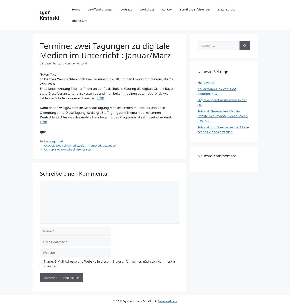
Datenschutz (226, 9)
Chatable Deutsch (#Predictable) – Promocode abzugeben (80, 145)
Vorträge (126, 9)
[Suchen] (245, 45)
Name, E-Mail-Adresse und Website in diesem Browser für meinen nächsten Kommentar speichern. (110, 263)
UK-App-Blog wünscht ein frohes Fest (67, 149)
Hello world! (207, 82)
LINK (100, 98)
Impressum (79, 20)
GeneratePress (167, 301)
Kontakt (167, 9)
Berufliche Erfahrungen (195, 9)
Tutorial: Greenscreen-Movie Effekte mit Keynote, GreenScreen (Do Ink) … (223, 116)
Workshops (147, 9)
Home (76, 9)
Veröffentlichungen (100, 9)
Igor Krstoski (49, 15)
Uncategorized (53, 141)
